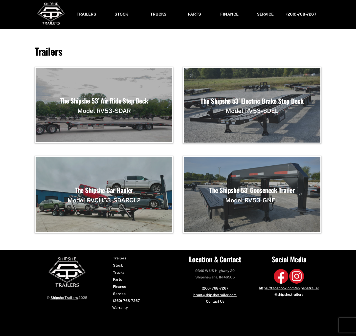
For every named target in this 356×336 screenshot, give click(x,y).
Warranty (120, 307)
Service (265, 14)
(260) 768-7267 (215, 288)
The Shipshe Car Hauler (104, 190)
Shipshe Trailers (64, 297)
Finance (229, 14)
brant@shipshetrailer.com (215, 295)
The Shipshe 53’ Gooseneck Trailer (252, 190)
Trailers (86, 14)
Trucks (158, 14)
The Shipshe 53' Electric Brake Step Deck (251, 101)
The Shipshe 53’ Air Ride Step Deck (104, 100)
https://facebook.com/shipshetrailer (289, 288)
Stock (121, 14)
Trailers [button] (119, 258)
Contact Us (215, 301)
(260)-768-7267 (301, 14)
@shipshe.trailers (288, 294)
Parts (194, 14)
